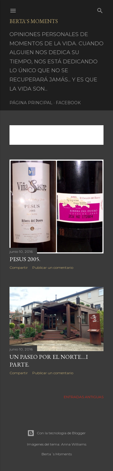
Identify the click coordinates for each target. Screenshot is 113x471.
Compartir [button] (18, 267)
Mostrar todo (31, 137)
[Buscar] (100, 9)
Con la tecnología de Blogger (56, 433)
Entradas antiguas (84, 397)
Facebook (68, 102)
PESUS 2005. (24, 259)
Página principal (30, 102)
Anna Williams (73, 444)
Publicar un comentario (52, 267)
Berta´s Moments (33, 21)
